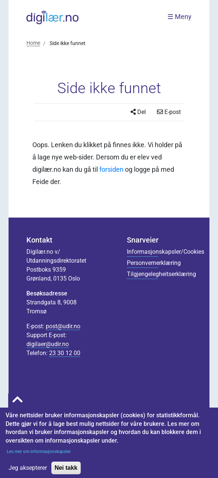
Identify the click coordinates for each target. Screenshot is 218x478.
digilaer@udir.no (47, 344)
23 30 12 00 (64, 353)
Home (33, 43)
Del (138, 111)
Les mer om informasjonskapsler (38, 456)
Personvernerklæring (142, 262)
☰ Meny (179, 16)
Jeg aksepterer (28, 472)
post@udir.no (63, 326)
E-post (169, 111)
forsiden (111, 169)
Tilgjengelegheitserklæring (142, 274)
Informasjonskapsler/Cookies (142, 251)
